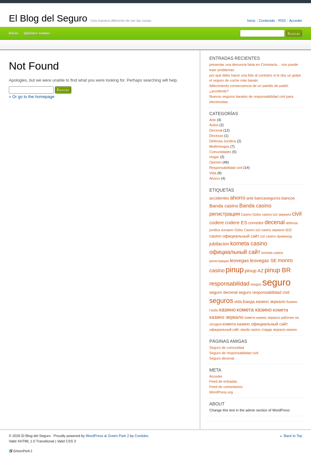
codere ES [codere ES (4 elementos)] (236, 222)
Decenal (215, 130)
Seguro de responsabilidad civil (233, 353)
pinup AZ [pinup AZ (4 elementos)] (254, 270)
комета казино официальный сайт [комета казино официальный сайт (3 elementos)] (255, 324)
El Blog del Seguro (48, 18)
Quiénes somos (37, 33)
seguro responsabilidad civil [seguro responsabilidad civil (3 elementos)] (264, 292)
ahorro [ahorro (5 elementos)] (237, 198)
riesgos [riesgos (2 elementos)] (255, 284)
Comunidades (220, 152)
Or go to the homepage (33, 96)
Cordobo (141, 436)
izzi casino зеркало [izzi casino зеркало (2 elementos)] (269, 230)
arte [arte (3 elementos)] (250, 198)
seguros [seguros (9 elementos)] (221, 300)
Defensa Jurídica (222, 141)
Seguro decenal (221, 358)
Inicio (251, 20)
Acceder (295, 20)
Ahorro (214, 178)
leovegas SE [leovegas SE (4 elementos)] (263, 260)
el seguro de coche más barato (233, 80)
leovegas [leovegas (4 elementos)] (239, 260)
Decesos (216, 136)
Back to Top (293, 436)
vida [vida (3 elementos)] (238, 301)
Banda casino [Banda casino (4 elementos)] (223, 205)
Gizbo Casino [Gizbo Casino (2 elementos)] (244, 230)
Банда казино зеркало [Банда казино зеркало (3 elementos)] (264, 301)
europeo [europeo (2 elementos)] (227, 230)
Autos (213, 125)
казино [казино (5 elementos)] (227, 310)
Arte (212, 120)
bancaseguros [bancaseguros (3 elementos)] (267, 198)
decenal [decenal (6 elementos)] (275, 222)
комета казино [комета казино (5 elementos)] (254, 310)
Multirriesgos (219, 146)
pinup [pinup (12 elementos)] (235, 270)
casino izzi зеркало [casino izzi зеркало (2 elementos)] (276, 214)
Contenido (267, 20)
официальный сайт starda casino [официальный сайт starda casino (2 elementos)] (234, 329)
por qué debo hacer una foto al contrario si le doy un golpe (255, 75)
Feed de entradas (223, 381)
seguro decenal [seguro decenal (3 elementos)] (223, 292)
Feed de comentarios (225, 387)
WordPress (94, 436)
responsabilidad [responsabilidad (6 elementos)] (229, 283)
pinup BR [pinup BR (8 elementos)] (278, 270)
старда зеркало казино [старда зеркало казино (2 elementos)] (279, 329)
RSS (282, 20)
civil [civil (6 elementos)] (297, 214)
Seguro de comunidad (226, 347)
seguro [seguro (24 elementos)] (276, 282)
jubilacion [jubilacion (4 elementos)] (219, 243)
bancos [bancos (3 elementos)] (288, 198)
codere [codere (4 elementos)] (216, 222)
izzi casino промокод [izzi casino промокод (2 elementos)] (276, 236)
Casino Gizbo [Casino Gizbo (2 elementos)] (251, 214)
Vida (212, 173)
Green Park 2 (118, 436)
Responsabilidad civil (225, 167)
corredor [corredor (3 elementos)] (256, 222)
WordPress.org (221, 392)
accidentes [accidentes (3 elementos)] (219, 198)
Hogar (214, 157)
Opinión (215, 162)
